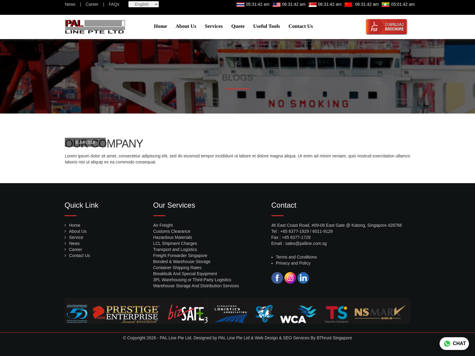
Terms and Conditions (296, 257)
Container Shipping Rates (177, 267)
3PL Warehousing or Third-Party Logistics (192, 279)
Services (214, 26)
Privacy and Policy (293, 263)
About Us (185, 26)
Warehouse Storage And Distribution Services (196, 285)
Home (160, 26)
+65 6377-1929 (294, 231)
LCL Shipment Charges (175, 243)
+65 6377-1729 (296, 237)
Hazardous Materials (172, 237)
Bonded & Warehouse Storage (182, 261)
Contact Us (300, 26)
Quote (237, 26)
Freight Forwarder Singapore (180, 255)
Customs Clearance (172, 231)
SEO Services (296, 337)
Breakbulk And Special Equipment (185, 273)
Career (92, 4)
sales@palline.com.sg (306, 243)
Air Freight (163, 225)
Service (76, 237)
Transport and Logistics (175, 249)
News (70, 4)
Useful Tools (266, 26)
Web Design (266, 337)
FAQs (114, 4)
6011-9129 (322, 231)
